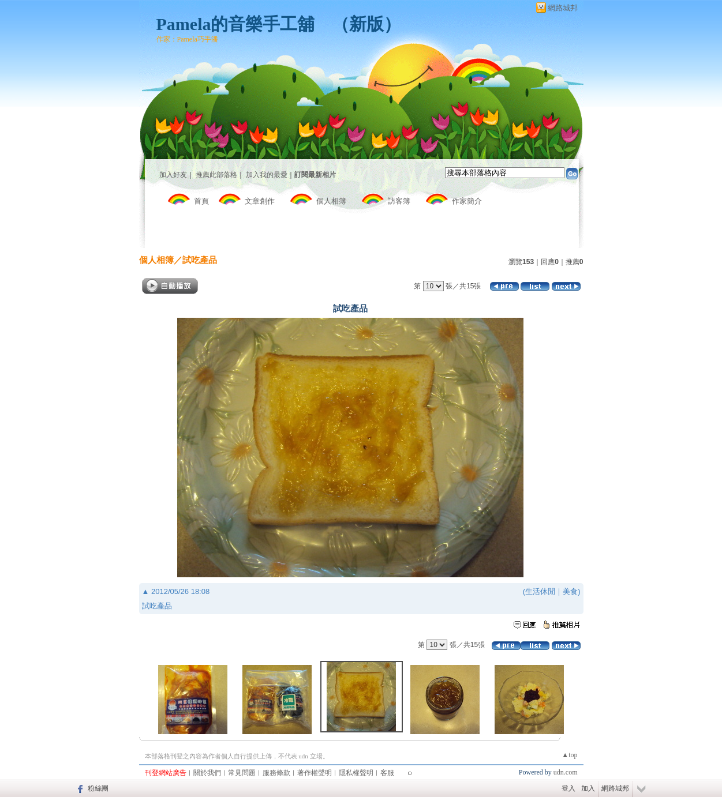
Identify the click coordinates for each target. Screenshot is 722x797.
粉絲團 (98, 788)
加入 (588, 788)
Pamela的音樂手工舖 (235, 23)
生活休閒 (540, 591)
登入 (568, 788)
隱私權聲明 (356, 773)
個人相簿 (331, 201)
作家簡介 (467, 201)
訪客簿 (399, 201)
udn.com (565, 772)
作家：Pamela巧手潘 (187, 39)
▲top (569, 755)
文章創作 (260, 201)
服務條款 (276, 773)
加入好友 (173, 175)
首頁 (201, 201)
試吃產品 (199, 260)
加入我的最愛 (266, 175)
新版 (366, 23)
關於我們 (207, 773)
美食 (570, 591)
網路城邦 (563, 7)
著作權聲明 (314, 773)
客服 (387, 773)
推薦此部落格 (216, 175)
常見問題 (242, 773)
